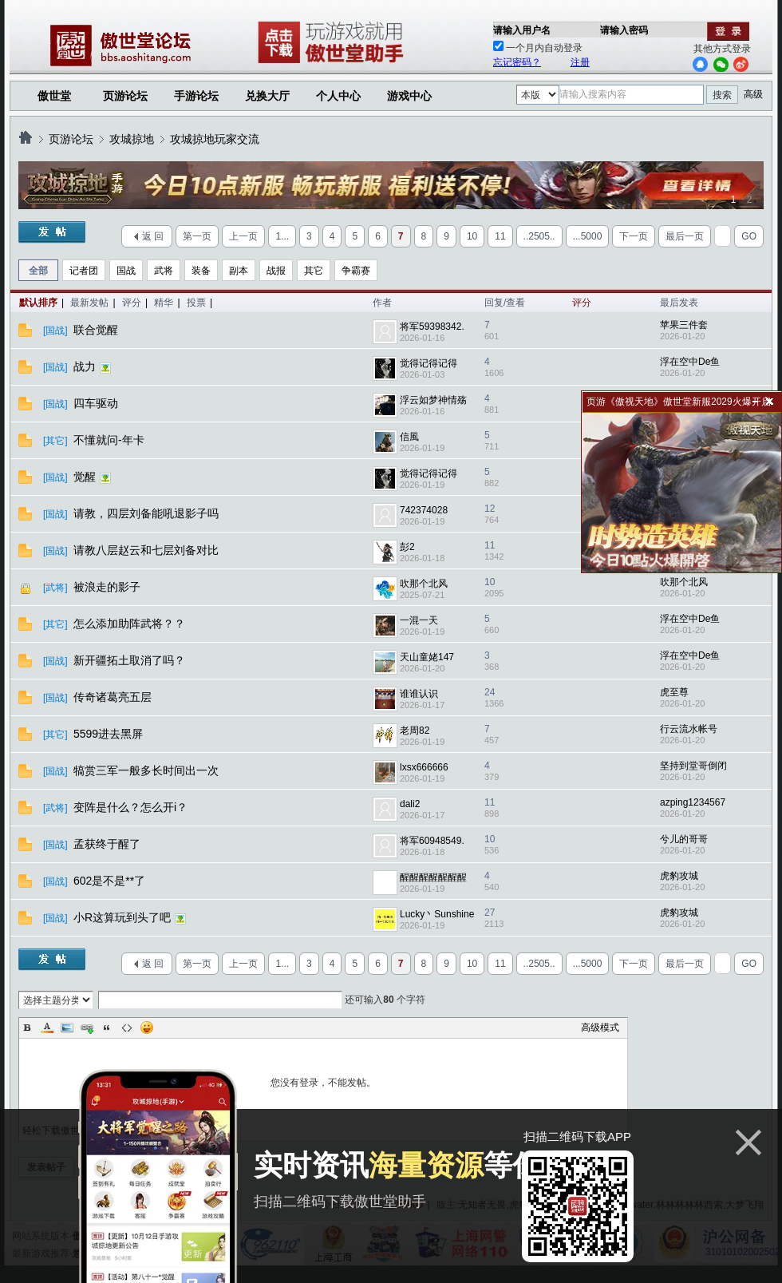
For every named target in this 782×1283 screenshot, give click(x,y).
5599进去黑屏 (109, 733)
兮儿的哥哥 (684, 839)
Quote (107, 1028)
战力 (86, 366)
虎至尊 (674, 692)
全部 (38, 270)
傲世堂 (54, 95)
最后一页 (684, 236)
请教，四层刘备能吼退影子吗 (147, 513)
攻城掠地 (131, 139)
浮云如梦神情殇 (433, 400)
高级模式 (600, 1027)
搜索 (722, 95)
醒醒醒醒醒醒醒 (433, 877)
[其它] (55, 440)
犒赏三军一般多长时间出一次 (147, 770)
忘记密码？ (517, 62)
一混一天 (419, 620)
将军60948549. (432, 840)
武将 (163, 270)
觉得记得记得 (428, 363)
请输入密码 (624, 30)
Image (67, 1028)
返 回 (153, 236)
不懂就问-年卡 (110, 440)
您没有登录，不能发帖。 (323, 1082)
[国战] (55, 330)
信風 (409, 436)
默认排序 (38, 302)
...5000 (587, 236)
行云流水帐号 (688, 729)
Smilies (147, 1028)
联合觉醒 (97, 329)
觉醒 (86, 476)
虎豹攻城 (679, 875)
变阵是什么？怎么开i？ (132, 807)
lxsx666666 (424, 767)
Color (47, 1028)
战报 (276, 270)
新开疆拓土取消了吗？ (130, 660)
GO (748, 236)
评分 (131, 302)
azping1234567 (692, 802)
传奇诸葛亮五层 (114, 697)
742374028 (424, 510)
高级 (753, 94)
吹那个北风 (424, 583)
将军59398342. (432, 326)
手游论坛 (196, 95)
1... (282, 236)
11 (500, 236)
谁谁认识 (419, 693)
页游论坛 (125, 95)
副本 (238, 270)
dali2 (410, 804)
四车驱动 (97, 403)
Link (87, 1028)
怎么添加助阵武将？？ (130, 623)
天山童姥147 (427, 657)
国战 (126, 270)
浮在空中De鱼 (690, 361)
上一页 (243, 236)
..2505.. (539, 236)
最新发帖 (89, 302)
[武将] (55, 587)
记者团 (83, 270)
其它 (313, 270)
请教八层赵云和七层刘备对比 (147, 550)
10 (472, 236)
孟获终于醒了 (108, 844)
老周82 (414, 730)
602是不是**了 (110, 880)
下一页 (633, 236)
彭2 (407, 546)
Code (127, 1028)
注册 (580, 62)
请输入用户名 (522, 30)
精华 (163, 302)
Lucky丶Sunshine (437, 914)
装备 (201, 270)
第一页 (197, 236)
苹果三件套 (684, 325)
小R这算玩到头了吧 (123, 917)
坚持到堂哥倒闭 (693, 765)
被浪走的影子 (108, 586)
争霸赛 (356, 270)
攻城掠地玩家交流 (214, 139)
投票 (196, 302)
